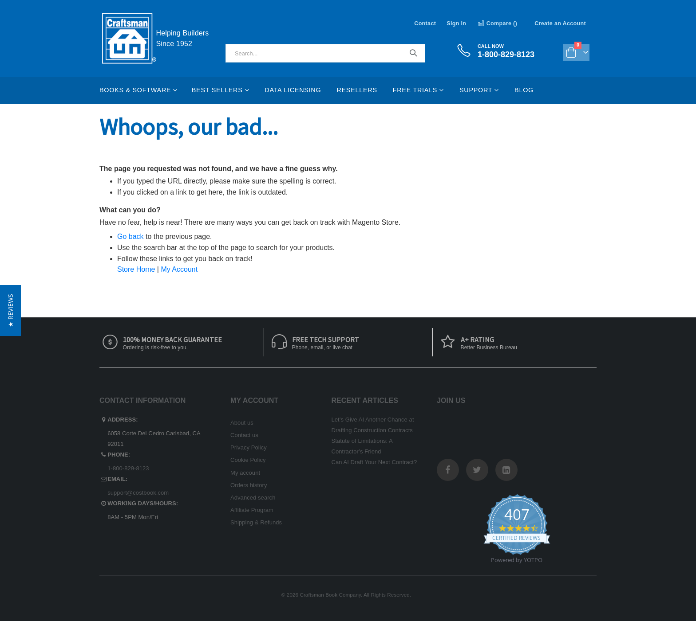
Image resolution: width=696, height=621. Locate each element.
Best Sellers (217, 90)
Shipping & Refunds (256, 522)
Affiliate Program (251, 510)
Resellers (356, 90)
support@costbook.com (138, 492)
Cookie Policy (248, 460)
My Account (179, 269)
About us (241, 422)
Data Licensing (293, 90)
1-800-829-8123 (128, 468)
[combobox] (325, 53)
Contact (425, 23)
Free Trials (415, 90)
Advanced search (252, 497)
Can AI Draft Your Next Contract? (374, 462)
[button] (10, 310)
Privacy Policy (248, 447)
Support (475, 90)
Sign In (456, 23)
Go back (130, 236)
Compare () (497, 23)
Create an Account (560, 23)
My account (245, 472)
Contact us (244, 435)
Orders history (248, 485)
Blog (524, 90)
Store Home (136, 269)
